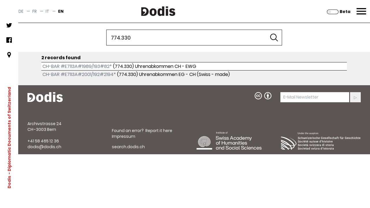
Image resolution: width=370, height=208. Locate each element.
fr (34, 11)
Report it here (158, 130)
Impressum (123, 136)
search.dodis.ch (128, 147)
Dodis (9, 181)
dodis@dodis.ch (44, 147)
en (61, 11)
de (20, 11)
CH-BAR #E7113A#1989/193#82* (77, 66)
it (47, 11)
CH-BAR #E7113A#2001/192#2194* (79, 74)
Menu (360, 8)
